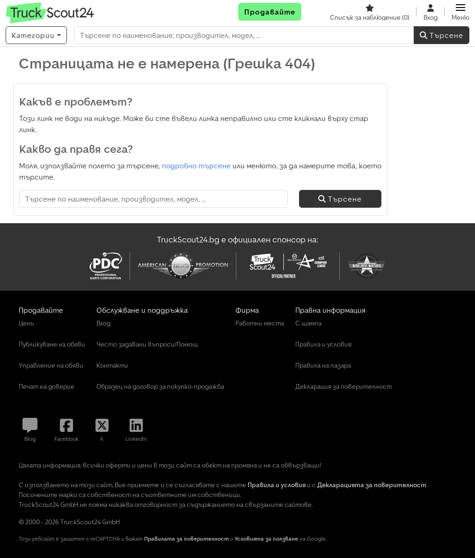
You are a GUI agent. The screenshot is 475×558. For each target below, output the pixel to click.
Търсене (441, 35)
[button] (460, 12)
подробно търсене (196, 165)
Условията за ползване (266, 538)
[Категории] (36, 35)
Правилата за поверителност (186, 538)
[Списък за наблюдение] (369, 12)
